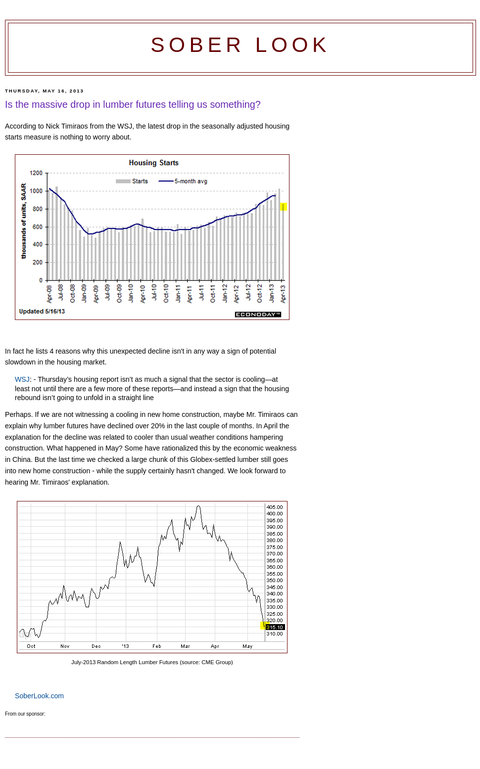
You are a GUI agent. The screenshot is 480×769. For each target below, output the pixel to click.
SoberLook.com (39, 696)
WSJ (22, 379)
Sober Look (240, 44)
